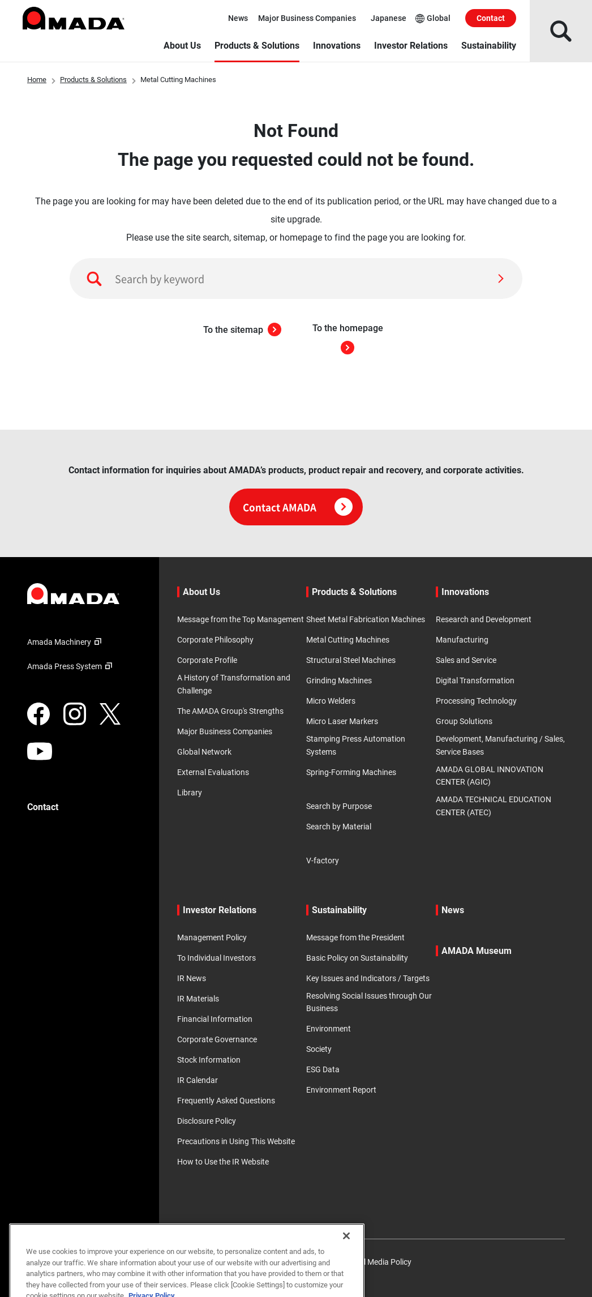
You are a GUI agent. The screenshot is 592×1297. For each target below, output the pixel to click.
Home (36, 79)
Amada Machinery (66, 642)
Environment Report (341, 1089)
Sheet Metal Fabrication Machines (365, 619)
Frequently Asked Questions (226, 1100)
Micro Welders (330, 700)
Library (189, 792)
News (238, 18)
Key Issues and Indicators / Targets (368, 978)
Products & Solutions (257, 45)
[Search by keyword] (296, 278)
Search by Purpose (339, 806)
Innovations (337, 45)
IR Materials (198, 998)
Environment (328, 1028)
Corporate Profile (207, 660)
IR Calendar (197, 1080)
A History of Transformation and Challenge (233, 684)
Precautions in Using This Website (236, 1141)
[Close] (346, 1263)
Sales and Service (466, 660)
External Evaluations (213, 772)
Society (319, 1049)
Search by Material (338, 826)
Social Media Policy (378, 1261)
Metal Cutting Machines (347, 639)
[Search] (500, 278)
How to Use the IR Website (223, 1161)
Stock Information (209, 1059)
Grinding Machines (339, 680)
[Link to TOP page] (84, 593)
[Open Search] (561, 31)
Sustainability (488, 45)
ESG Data (323, 1069)
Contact (491, 18)
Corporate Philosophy (215, 639)
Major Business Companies (307, 18)
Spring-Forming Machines (351, 772)
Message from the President (355, 937)
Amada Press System (71, 666)
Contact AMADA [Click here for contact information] (298, 507)
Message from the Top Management (240, 619)
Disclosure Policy (206, 1120)
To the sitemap (242, 329)
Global (433, 18)
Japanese (388, 18)
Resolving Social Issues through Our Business (369, 1002)
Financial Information (214, 1019)
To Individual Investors (216, 957)
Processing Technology (476, 700)
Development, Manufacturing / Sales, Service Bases (500, 745)
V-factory (322, 860)
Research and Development (483, 619)
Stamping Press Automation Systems (355, 745)
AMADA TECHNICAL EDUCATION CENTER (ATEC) (493, 805)
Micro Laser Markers (342, 721)
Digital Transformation (475, 680)
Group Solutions (464, 721)
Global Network (204, 751)
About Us (182, 45)
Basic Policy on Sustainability (357, 957)
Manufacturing (462, 639)
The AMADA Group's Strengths (230, 711)
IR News (191, 978)
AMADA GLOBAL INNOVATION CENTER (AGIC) (489, 775)
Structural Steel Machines (351, 660)
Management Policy (212, 937)
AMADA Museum (476, 950)
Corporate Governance (217, 1039)
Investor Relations (411, 45)
